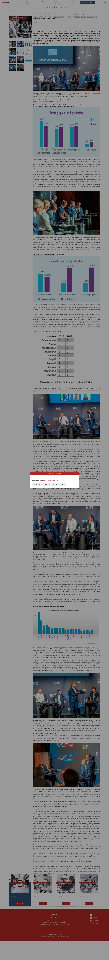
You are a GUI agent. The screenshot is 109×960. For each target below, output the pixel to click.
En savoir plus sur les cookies (50, 480)
